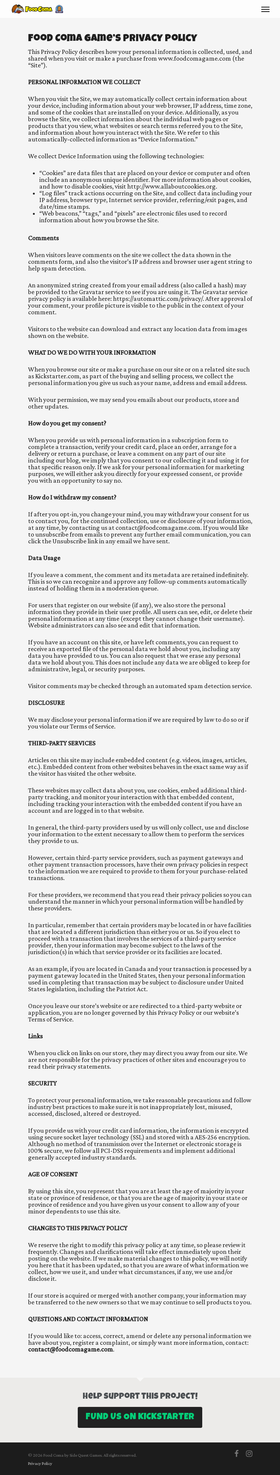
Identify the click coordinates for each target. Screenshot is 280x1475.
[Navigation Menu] (265, 9)
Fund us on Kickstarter (140, 1417)
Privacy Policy (40, 1463)
